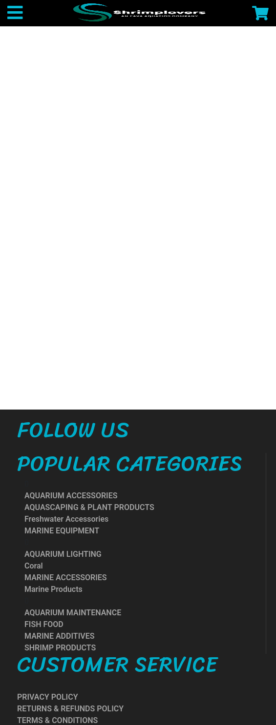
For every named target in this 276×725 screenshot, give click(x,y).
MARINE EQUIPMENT (61, 530)
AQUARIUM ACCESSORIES (70, 495)
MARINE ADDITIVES (59, 636)
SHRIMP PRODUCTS (60, 647)
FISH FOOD (44, 624)
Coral (33, 565)
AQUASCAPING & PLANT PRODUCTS (89, 507)
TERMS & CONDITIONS (57, 720)
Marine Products (53, 589)
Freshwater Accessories (66, 519)
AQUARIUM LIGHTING (63, 554)
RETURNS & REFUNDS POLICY (70, 708)
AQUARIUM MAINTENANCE (72, 612)
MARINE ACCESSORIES (65, 577)
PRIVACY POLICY (47, 697)
